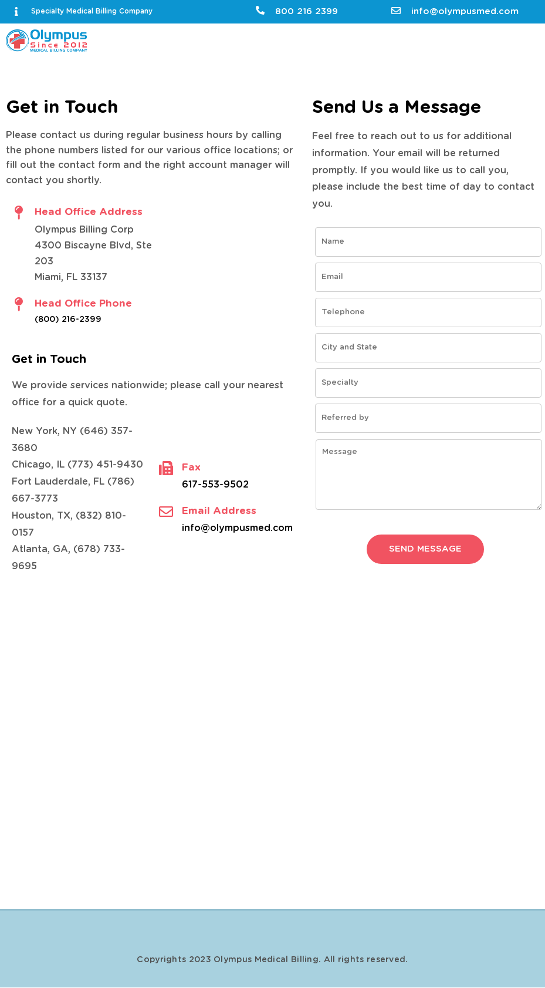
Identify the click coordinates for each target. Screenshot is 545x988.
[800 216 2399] (260, 10)
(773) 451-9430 (105, 464)
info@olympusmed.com (465, 11)
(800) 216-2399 (68, 319)
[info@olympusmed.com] (396, 10)
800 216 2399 (306, 11)
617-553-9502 (215, 484)
